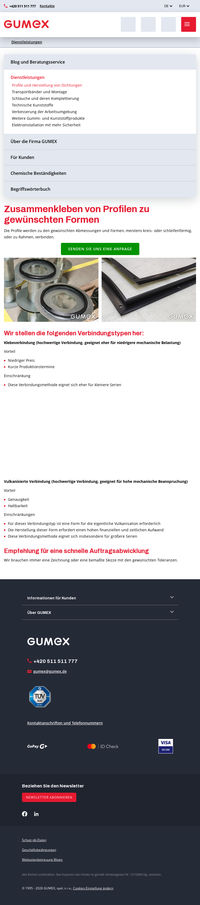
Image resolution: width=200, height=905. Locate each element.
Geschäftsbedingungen (39, 850)
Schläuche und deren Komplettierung (45, 98)
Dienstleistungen (26, 41)
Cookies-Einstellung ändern (93, 888)
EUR (182, 5)
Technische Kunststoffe (32, 105)
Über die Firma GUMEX (34, 141)
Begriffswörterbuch (30, 189)
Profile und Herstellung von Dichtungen (47, 85)
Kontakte (47, 5)
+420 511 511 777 (22, 6)
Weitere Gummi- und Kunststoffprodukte (48, 118)
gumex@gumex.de (50, 671)
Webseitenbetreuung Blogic (42, 859)
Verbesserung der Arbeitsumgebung (44, 111)
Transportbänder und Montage (39, 91)
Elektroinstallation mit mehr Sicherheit (46, 124)
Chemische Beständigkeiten (38, 173)
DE (166, 5)
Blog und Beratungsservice (38, 62)
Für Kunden (22, 157)
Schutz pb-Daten (34, 840)
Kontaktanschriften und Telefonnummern (65, 722)
